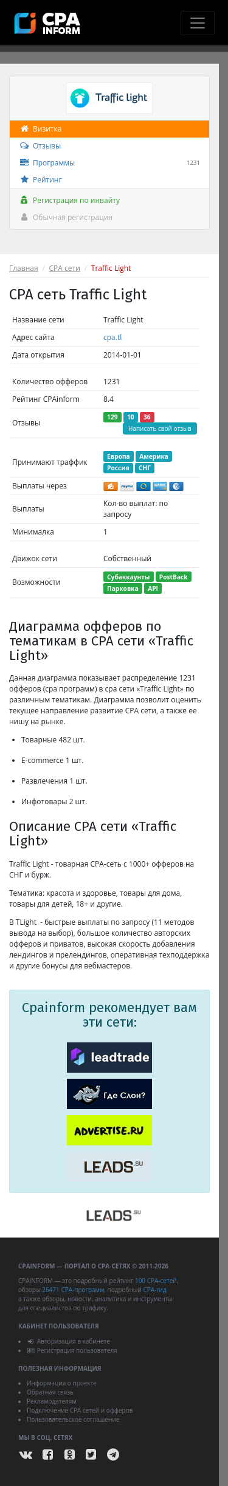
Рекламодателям (52, 1401)
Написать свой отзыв (160, 428)
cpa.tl (112, 337)
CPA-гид (154, 1289)
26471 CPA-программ (73, 1289)
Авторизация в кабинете (68, 1341)
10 (130, 417)
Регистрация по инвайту (69, 200)
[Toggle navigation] (198, 23)
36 (147, 417)
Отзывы (40, 146)
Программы (109, 163)
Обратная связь (50, 1392)
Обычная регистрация (65, 217)
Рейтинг (40, 180)
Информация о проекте (62, 1383)
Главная (23, 268)
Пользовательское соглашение (73, 1419)
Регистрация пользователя (72, 1350)
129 (112, 417)
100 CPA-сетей (156, 1280)
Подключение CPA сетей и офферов (80, 1410)
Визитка (40, 129)
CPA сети (64, 268)
